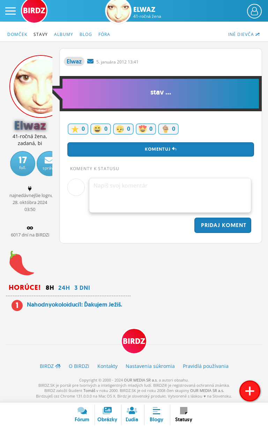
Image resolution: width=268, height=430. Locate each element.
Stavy (41, 34)
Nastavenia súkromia (150, 366)
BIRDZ (134, 341)
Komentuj (161, 149)
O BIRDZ (79, 366)
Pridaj (222, 225)
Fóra (104, 34)
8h (50, 288)
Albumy (63, 34)
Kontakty (107, 366)
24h (64, 288)
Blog (86, 34)
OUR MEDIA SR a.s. (141, 380)
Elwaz (147, 12)
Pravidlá (206, 366)
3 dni (82, 288)
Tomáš (89, 390)
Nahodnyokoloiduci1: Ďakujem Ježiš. (74, 304)
